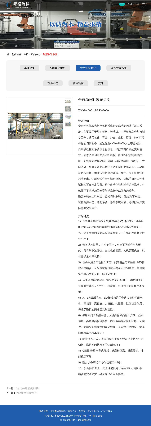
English (131, 4)
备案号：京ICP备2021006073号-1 (95, 411)
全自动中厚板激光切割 (27, 388)
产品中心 (35, 54)
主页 (26, 54)
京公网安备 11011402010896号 (75, 420)
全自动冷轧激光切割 (26, 393)
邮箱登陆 (97, 415)
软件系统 (53, 83)
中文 (122, 4)
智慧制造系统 (88, 68)
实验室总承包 (58, 68)
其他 (100, 83)
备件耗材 (78, 83)
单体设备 (29, 68)
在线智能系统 (119, 68)
